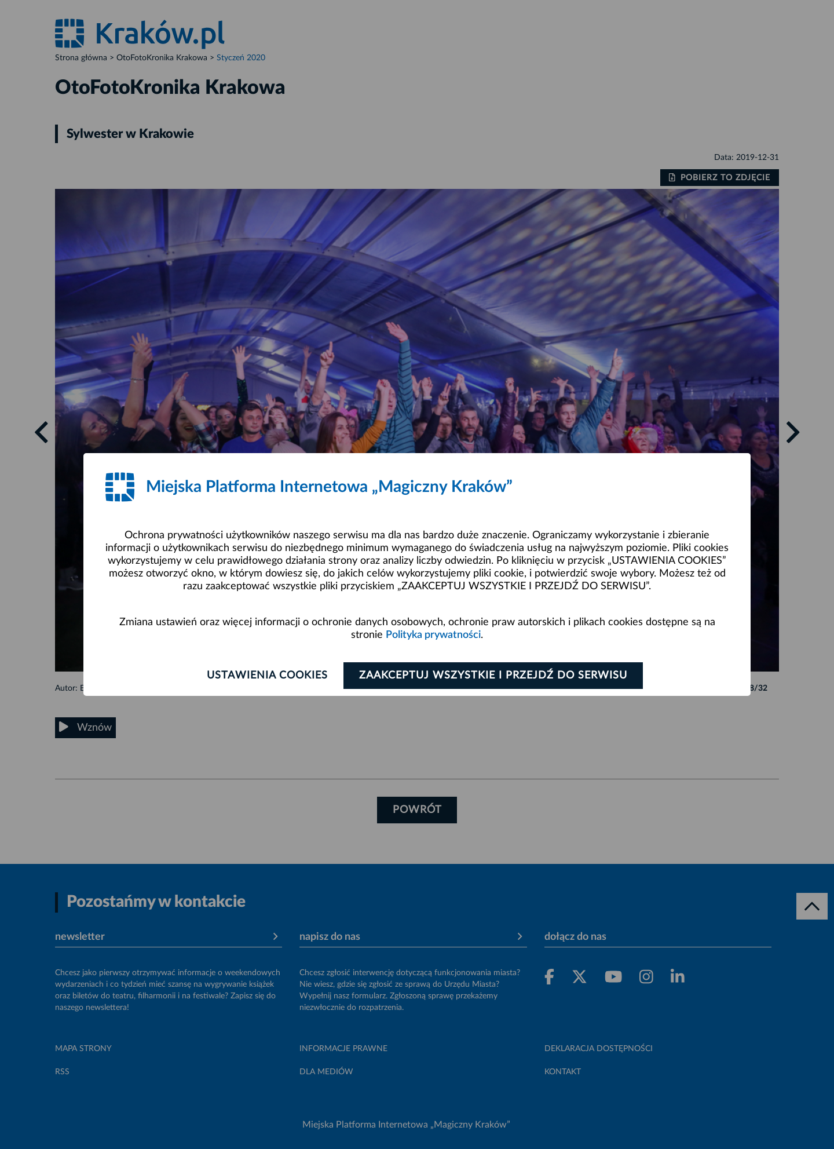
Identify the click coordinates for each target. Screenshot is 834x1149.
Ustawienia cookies (267, 675)
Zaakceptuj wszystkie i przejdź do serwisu (493, 675)
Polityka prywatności (433, 635)
